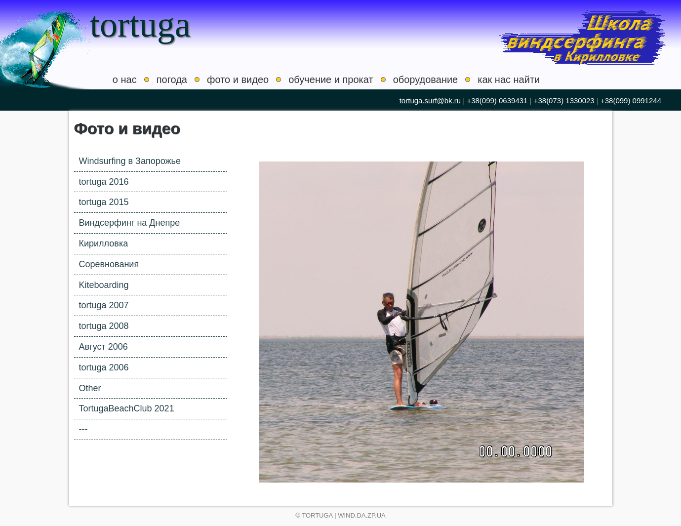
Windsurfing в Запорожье (130, 161)
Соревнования (109, 264)
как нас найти (509, 79)
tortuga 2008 (104, 326)
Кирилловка (103, 243)
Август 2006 (103, 347)
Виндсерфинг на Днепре (129, 223)
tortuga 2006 (104, 367)
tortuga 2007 (104, 305)
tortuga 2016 (104, 182)
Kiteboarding (104, 285)
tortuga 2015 (104, 202)
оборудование (425, 79)
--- (83, 429)
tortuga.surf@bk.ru (430, 100)
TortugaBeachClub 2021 (126, 408)
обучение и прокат (330, 79)
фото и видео (238, 79)
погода (172, 79)
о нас (125, 79)
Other (90, 388)
